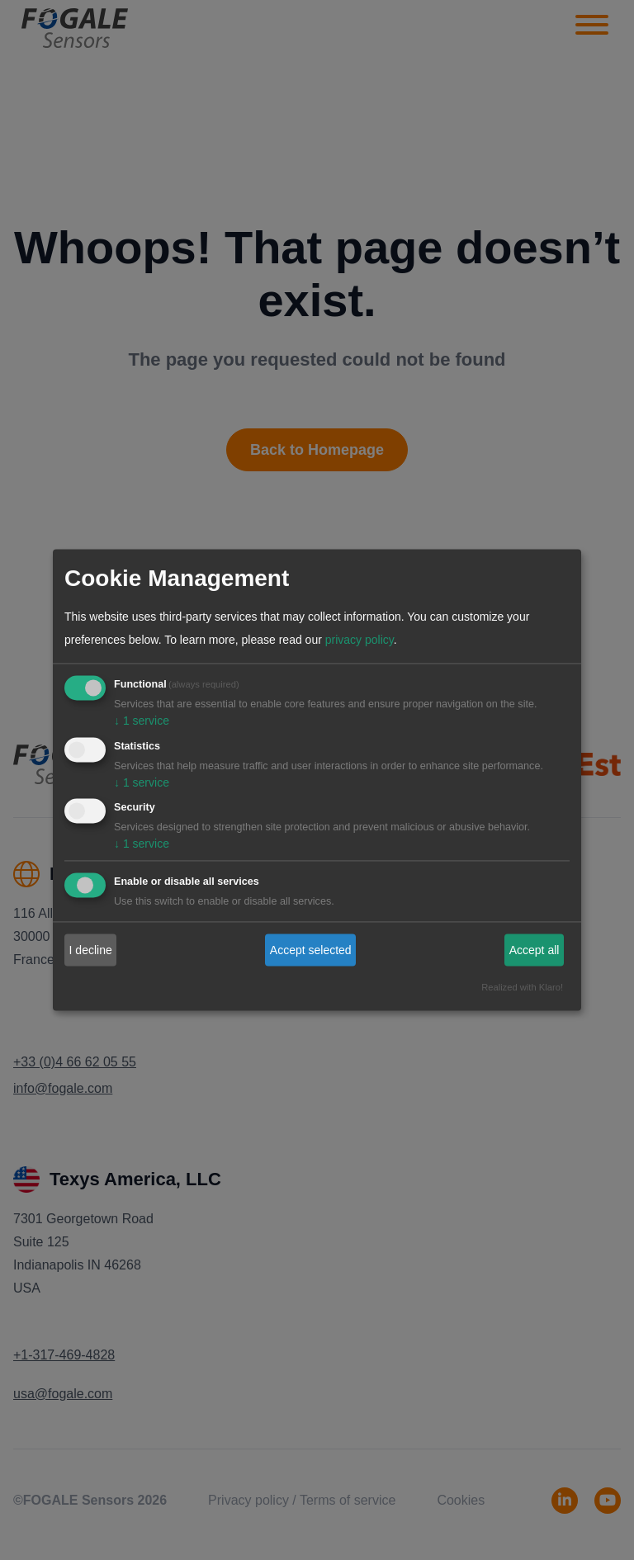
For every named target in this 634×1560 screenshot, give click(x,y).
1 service (141, 720)
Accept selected (311, 950)
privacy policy (359, 639)
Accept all (534, 950)
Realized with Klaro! (522, 988)
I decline (90, 950)
